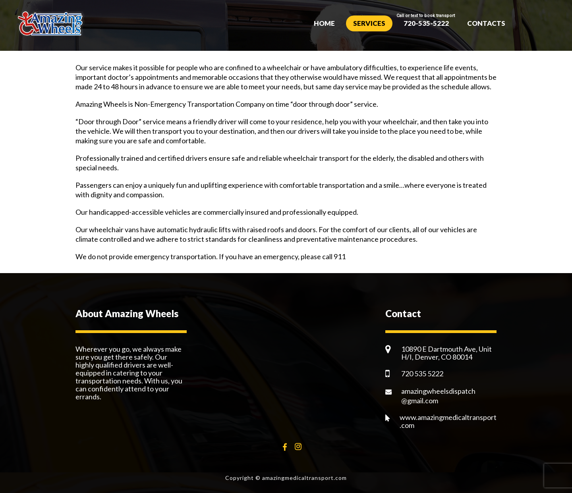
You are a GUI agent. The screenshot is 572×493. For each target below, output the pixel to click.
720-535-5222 (426, 23)
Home (324, 23)
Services (369, 23)
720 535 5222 (422, 373)
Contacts (486, 23)
